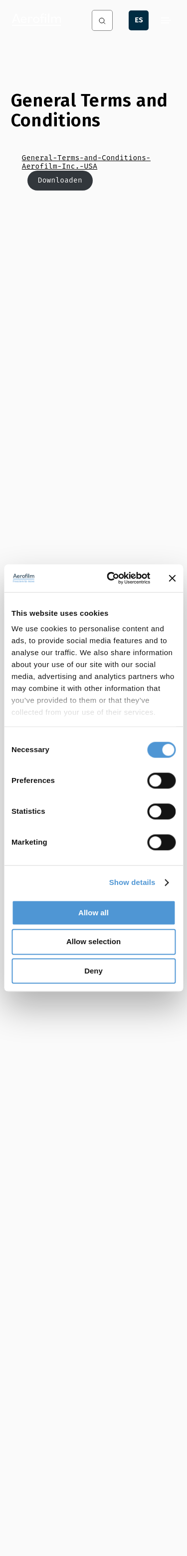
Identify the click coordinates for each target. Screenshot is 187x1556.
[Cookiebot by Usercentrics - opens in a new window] (111, 578)
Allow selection (93, 942)
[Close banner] (172, 578)
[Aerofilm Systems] (41, 20)
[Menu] (166, 20)
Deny (93, 971)
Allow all (93, 912)
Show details (132, 882)
